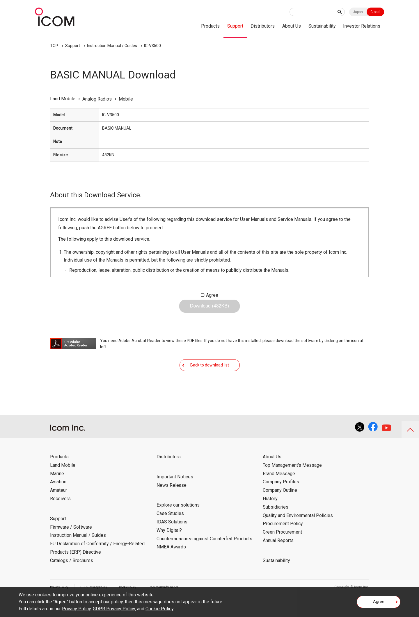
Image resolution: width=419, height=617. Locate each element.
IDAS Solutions (172, 540)
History (270, 516)
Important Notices (175, 495)
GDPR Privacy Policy (114, 608)
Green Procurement (282, 550)
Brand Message (279, 491)
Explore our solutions (178, 523)
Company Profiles (281, 499)
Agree (212, 295)
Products (210, 26)
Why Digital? (169, 548)
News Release (172, 503)
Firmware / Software (71, 545)
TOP (54, 45)
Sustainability (322, 26)
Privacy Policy (76, 608)
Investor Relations (361, 26)
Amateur (58, 508)
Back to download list (209, 378)
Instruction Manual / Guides (112, 45)
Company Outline (280, 508)
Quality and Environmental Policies (298, 533)
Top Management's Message (292, 483)
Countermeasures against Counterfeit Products (204, 556)
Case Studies (170, 531)
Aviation (58, 499)
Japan (358, 12)
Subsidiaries (275, 525)
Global (375, 12)
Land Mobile (62, 483)
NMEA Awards (171, 565)
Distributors (263, 26)
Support (235, 26)
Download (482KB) (209, 310)
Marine (57, 491)
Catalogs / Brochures (71, 578)
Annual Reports (278, 558)
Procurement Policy (283, 541)
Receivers (60, 516)
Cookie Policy (159, 608)
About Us (291, 26)
